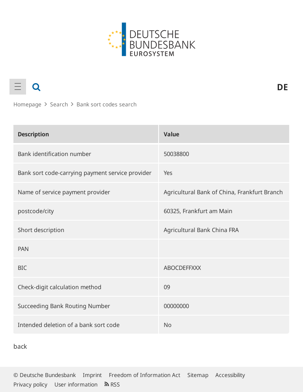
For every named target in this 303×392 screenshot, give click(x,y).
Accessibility (230, 375)
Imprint (92, 375)
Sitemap (197, 375)
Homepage (27, 104)
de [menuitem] (282, 87)
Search (59, 104)
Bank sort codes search (107, 104)
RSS (112, 384)
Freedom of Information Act (144, 375)
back (20, 346)
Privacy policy (30, 384)
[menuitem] (17, 87)
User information (75, 384)
